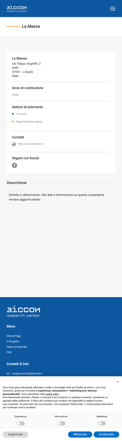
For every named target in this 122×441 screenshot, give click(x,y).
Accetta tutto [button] (106, 434)
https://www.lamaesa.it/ (31, 144)
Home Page (14, 336)
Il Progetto (13, 341)
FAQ (9, 352)
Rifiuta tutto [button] (80, 434)
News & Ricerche (17, 346)
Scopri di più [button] (15, 434)
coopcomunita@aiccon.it (27, 373)
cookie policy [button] (52, 394)
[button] (117, 382)
